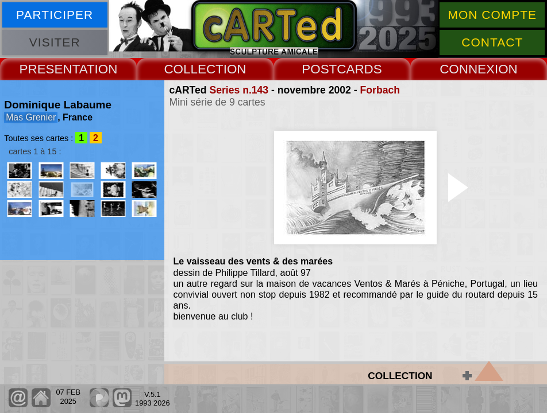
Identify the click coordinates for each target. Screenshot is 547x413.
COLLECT (193, 69)
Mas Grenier (31, 117)
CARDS (359, 69)
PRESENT (49, 69)
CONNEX (467, 69)
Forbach (380, 90)
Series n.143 (238, 90)
